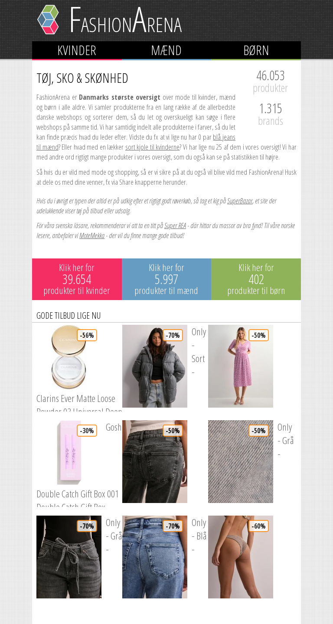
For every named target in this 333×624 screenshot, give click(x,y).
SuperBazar (239, 201)
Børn (256, 50)
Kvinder (76, 50)
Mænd (166, 50)
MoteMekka (91, 235)
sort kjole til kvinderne (152, 147)
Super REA (175, 225)
